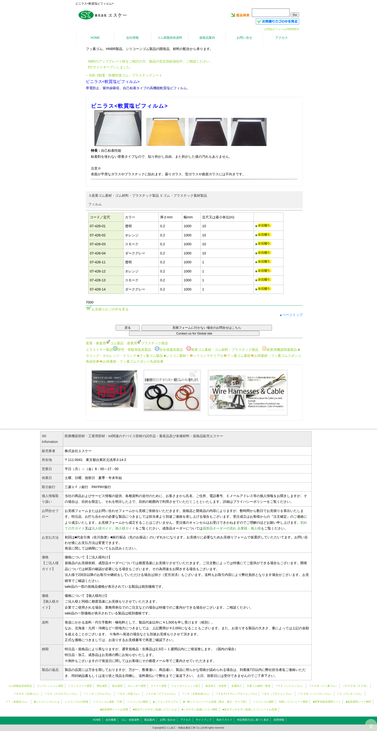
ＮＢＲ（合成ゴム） (28, 693)
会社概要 (111, 719)
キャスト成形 (159, 685)
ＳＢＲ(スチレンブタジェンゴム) (237, 693)
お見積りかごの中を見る (110, 309)
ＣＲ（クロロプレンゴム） (63, 693)
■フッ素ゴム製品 (150, 356)
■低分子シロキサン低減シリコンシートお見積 (249, 709)
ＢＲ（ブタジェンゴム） (278, 693)
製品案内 (149, 719)
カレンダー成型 (136, 685)
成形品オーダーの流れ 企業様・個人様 (232, 528)
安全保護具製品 (169, 350)
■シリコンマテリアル (165, 701)
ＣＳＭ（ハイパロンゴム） (316, 693)
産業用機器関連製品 (279, 350)
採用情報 (279, 719)
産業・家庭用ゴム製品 (105, 343)
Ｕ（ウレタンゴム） (351, 693)
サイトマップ (204, 719)
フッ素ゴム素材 (237, 356)
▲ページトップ (291, 315)
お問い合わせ (168, 719)
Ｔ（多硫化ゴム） (18, 701)
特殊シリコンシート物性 (293, 701)
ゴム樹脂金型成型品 (20, 685)
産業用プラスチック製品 (147, 343)
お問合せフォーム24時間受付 (281, 29)
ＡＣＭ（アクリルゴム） (162, 693)
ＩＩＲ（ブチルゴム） (99, 693)
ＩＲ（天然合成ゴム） (197, 693)
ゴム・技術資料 (130, 719)
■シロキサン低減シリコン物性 (200, 709)
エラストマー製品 (99, 350)
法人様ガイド (102, 528)
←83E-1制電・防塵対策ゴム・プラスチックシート (124, 75)
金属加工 (236, 685)
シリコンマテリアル (206, 356)
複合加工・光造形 (215, 685)
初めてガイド (224, 719)
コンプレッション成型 (50, 685)
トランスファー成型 (80, 685)
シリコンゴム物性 (137, 701)
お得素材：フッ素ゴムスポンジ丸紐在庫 (131, 361)
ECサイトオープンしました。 (110, 67)
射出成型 (117, 685)
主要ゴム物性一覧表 (258, 685)
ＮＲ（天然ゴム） (130, 693)
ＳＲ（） (291, 685)
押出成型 (102, 685)
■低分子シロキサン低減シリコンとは (155, 709)
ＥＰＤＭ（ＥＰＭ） (357, 685)
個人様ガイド (125, 528)
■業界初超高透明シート (327, 701)
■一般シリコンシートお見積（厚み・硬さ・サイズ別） (215, 701)
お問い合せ (244, 37)
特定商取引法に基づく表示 (253, 719)
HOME (97, 719)
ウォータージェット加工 (186, 685)
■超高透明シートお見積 (114, 709)
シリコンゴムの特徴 (76, 701)
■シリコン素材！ (176, 356)
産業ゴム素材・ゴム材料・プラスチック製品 (222, 350)
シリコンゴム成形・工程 (107, 701)
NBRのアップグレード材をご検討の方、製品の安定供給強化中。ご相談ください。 (150, 61)
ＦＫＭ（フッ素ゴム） (324, 685)
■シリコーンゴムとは (47, 701)
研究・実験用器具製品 (132, 350)
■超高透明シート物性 (358, 701)
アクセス (185, 719)
